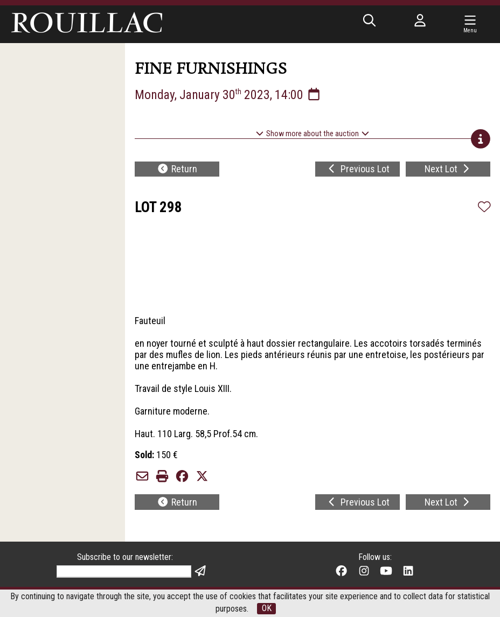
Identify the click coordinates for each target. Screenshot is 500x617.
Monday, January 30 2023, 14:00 (228, 94)
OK (267, 609)
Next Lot (448, 169)
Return (177, 169)
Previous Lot (358, 169)
